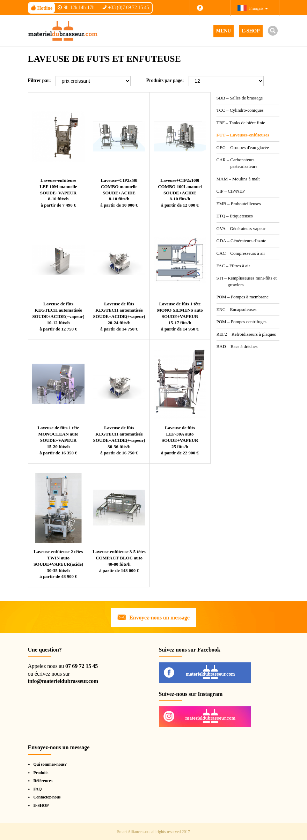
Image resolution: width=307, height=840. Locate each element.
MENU (223, 31)
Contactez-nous (46, 797)
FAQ (37, 789)
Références (42, 780)
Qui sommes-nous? (49, 764)
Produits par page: (165, 80)
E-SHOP (251, 31)
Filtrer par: (39, 80)
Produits (40, 772)
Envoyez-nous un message (159, 617)
